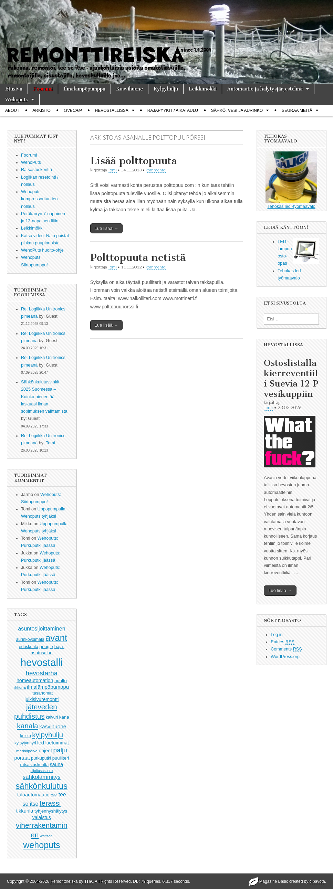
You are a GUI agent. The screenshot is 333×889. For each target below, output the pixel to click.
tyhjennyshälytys (50, 811)
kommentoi (156, 169)
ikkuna (20, 687)
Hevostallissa (111, 110)
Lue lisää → (106, 228)
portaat (22, 758)
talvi (54, 795)
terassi (50, 803)
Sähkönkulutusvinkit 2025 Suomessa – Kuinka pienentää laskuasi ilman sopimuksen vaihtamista (44, 397)
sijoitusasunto (42, 771)
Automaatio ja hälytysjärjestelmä (265, 89)
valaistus (41, 817)
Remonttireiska (63, 881)
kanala (27, 726)
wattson (46, 836)
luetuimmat (57, 742)
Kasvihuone (129, 89)
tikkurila (24, 811)
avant (56, 638)
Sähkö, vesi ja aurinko (237, 110)
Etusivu (13, 89)
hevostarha (42, 673)
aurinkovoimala (30, 639)
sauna (56, 764)
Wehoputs (16, 100)
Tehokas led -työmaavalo (291, 180)
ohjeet (45, 750)
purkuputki (41, 758)
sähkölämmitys (42, 777)
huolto (60, 680)
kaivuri (52, 717)
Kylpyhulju (166, 89)
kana (64, 717)
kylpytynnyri (25, 743)
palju (60, 750)
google (46, 646)
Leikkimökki (203, 89)
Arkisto (41, 110)
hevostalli (42, 662)
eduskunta (28, 646)
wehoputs (41, 845)
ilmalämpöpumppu (48, 687)
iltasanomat (42, 693)
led (40, 742)
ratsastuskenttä (34, 764)
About (12, 110)
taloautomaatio (33, 794)
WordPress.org (285, 656)
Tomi (50, 443)
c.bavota (317, 881)
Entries (282, 642)
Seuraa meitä (297, 110)
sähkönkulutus (42, 786)
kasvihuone (52, 726)
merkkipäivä (27, 751)
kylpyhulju (47, 735)
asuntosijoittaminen (41, 628)
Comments (286, 649)
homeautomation (35, 680)
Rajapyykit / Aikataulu (172, 110)
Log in (276, 634)
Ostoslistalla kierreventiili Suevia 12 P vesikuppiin (291, 378)
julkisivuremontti (41, 699)
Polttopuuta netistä (138, 257)
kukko (25, 735)
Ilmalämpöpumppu (84, 89)
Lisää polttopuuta (133, 161)
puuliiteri (60, 758)
